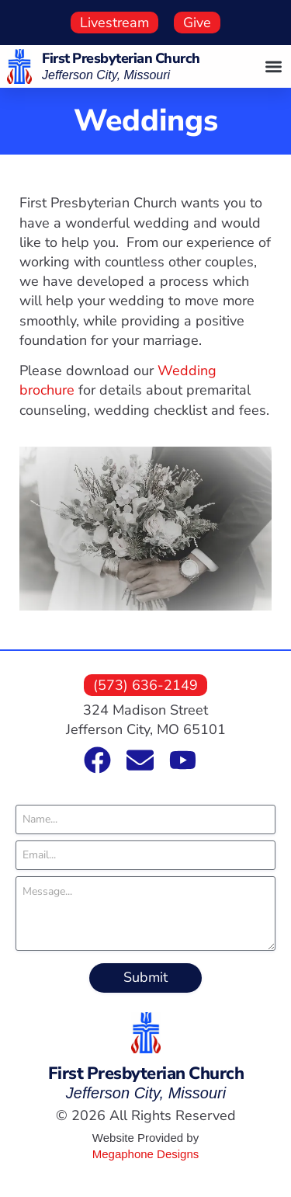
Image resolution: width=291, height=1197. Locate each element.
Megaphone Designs (145, 1153)
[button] (274, 66)
